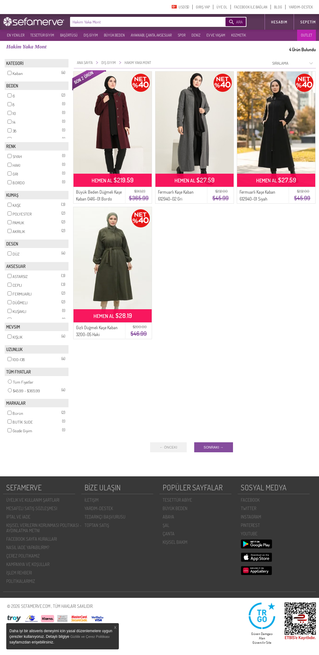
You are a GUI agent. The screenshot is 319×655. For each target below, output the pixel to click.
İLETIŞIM (91, 500)
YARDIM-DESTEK (301, 7)
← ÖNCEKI (168, 447)
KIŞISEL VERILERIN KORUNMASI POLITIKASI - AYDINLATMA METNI (44, 528)
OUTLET (306, 35)
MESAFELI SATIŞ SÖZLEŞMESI (31, 508)
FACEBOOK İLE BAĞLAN (250, 7)
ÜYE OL (221, 7)
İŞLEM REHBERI (19, 572)
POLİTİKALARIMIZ (20, 581)
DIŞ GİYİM (91, 35)
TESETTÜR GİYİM (42, 35)
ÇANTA (169, 533)
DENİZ (195, 35)
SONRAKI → (214, 447)
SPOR (181, 35)
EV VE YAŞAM (215, 35)
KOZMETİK (238, 35)
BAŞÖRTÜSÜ (69, 35)
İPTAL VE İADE (18, 516)
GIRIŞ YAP (203, 7)
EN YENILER (15, 35)
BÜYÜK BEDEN (114, 35)
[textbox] (138, 22)
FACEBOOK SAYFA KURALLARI (31, 539)
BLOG (278, 7)
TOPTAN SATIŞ (96, 525)
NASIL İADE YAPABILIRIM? (27, 547)
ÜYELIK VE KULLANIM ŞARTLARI (32, 500)
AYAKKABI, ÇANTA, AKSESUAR (151, 35)
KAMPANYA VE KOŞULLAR (27, 564)
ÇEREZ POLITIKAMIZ (23, 555)
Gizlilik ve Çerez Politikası (90, 636)
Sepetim (308, 22)
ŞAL (166, 525)
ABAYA (168, 516)
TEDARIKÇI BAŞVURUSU (104, 516)
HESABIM (279, 22)
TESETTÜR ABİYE (177, 500)
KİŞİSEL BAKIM (175, 542)
